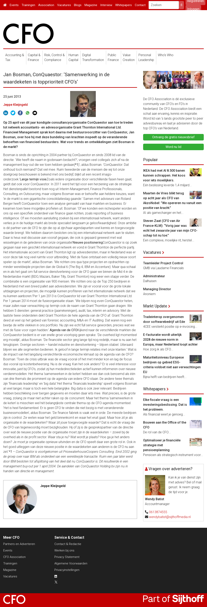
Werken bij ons (64, 550)
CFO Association (14, 557)
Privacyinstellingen (66, 570)
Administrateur (154, 276)
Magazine (90, 5)
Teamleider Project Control (163, 263)
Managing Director (157, 289)
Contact (140, 5)
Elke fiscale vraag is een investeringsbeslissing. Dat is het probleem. (165, 404)
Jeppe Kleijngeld (15, 105)
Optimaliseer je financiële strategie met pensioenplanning (162, 445)
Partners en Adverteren (19, 544)
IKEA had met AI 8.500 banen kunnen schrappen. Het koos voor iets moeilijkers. (164, 175)
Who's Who (165, 55)
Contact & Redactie (67, 544)
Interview (106, 5)
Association (46, 5)
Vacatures (64, 5)
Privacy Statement (66, 557)
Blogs (77, 5)
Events (14, 5)
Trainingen (28, 5)
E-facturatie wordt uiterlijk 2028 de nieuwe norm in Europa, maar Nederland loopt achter (170, 339)
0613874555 (158, 512)
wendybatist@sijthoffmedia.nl (170, 517)
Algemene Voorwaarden (70, 563)
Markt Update (155, 306)
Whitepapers (123, 5)
